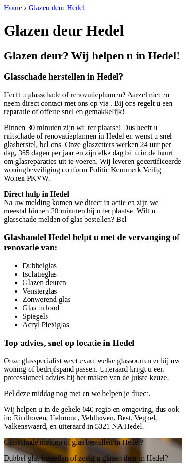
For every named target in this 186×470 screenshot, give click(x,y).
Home (13, 8)
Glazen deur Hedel (56, 8)
